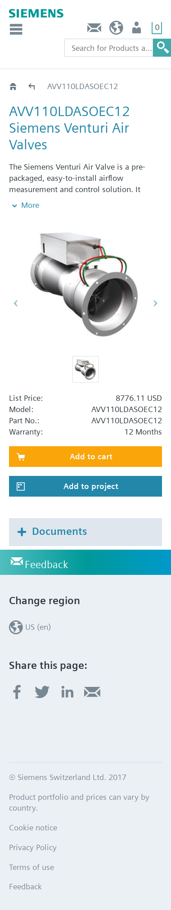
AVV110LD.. (32, 86)
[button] (85, 369)
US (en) (38, 627)
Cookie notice (33, 827)
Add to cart (91, 456)
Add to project (90, 486)
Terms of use (31, 867)
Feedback (46, 564)
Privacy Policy (33, 847)
